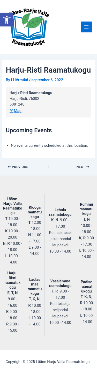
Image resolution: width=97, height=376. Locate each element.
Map (15, 110)
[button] (6, 19)
